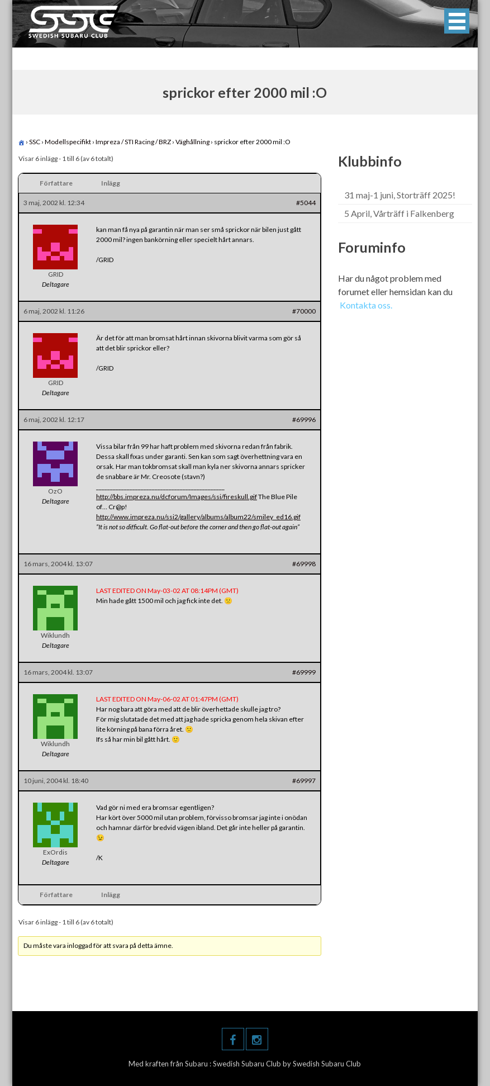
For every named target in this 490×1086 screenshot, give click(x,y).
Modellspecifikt (68, 141)
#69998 (304, 563)
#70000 (304, 311)
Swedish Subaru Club (248, 1063)
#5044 (306, 202)
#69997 (304, 780)
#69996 (304, 419)
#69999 (304, 672)
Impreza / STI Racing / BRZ (133, 141)
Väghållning (192, 141)
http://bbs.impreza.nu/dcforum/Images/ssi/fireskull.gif (176, 496)
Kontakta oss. (366, 305)
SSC (34, 141)
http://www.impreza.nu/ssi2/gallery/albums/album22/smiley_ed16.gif (198, 517)
